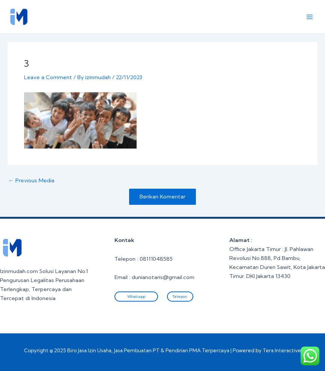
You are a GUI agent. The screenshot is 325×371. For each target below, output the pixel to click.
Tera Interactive (282, 350)
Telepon (180, 296)
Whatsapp (136, 296)
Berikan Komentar (162, 196)
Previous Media (31, 180)
